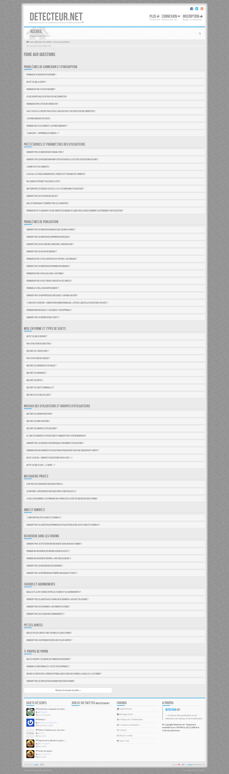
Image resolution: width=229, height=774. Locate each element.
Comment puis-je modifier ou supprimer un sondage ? (48, 266)
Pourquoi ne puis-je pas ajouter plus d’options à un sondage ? (51, 258)
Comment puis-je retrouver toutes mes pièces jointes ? (49, 640)
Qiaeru (49, 770)
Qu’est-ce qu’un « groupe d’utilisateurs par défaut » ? (49, 457)
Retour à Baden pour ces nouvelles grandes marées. (59, 730)
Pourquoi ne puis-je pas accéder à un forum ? (45, 273)
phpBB (36, 765)
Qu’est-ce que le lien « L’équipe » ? (40, 465)
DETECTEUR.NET (56, 17)
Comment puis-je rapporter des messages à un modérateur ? (52, 295)
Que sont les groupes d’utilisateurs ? (41, 428)
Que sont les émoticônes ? (37, 351)
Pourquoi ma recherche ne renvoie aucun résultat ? (48, 551)
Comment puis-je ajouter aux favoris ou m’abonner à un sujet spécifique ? (57, 599)
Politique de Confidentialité (130, 719)
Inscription (193, 16)
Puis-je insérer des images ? (38, 358)
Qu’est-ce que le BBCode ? (36, 336)
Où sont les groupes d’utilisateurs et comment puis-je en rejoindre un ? (56, 435)
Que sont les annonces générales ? (41, 365)
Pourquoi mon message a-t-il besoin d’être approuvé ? (49, 310)
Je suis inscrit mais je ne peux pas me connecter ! (46, 96)
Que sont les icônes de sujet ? (38, 394)
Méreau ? (41, 719)
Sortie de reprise (44, 751)
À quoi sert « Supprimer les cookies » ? (42, 133)
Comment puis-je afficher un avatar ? (42, 196)
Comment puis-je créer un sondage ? (41, 251)
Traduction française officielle (34, 770)
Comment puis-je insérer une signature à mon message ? (50, 244)
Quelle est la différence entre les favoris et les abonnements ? (53, 592)
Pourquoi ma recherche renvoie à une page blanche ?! (48, 558)
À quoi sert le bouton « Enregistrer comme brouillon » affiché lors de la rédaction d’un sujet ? (67, 302)
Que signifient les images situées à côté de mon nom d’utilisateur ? (55, 188)
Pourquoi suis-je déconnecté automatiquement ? (47, 125)
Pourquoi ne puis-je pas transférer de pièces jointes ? (49, 280)
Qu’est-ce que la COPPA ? (36, 82)
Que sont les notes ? (34, 380)
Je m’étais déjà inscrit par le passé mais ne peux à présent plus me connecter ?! (60, 111)
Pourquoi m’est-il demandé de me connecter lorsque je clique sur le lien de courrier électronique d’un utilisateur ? (74, 210)
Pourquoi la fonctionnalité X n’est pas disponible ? (47, 666)
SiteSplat (190, 765)
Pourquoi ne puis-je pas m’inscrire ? (41, 89)
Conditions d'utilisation (128, 725)
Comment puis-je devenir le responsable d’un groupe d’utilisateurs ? (55, 443)
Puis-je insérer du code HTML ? (39, 343)
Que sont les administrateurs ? (39, 413)
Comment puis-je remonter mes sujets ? (42, 317)
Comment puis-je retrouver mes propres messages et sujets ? (51, 573)
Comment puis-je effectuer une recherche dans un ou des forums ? (54, 543)
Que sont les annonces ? (36, 373)
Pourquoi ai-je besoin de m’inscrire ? (41, 74)
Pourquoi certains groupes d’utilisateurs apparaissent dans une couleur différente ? (62, 450)
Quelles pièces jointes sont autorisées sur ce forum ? (49, 632)
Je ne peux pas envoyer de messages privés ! (44, 484)
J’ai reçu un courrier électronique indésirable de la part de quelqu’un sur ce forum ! (61, 498)
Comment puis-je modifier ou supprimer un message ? (48, 236)
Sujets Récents (124, 708)
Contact (121, 730)
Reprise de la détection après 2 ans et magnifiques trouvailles (63, 740)
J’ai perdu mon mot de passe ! (38, 118)
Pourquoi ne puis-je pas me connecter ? (42, 103)
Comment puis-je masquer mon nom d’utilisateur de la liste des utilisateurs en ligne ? (62, 159)
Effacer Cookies (124, 735)
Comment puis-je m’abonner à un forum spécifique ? (48, 606)
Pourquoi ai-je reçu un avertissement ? (42, 288)
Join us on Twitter (91, 703)
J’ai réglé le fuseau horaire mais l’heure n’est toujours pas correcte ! (55, 174)
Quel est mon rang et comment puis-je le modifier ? (47, 203)
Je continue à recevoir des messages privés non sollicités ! (51, 491)
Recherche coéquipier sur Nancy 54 (52, 709)
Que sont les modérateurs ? (38, 421)
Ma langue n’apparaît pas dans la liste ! (43, 181)
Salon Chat (123, 740)
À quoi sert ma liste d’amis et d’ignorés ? (43, 517)
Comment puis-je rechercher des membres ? (44, 565)
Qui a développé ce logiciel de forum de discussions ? (48, 659)
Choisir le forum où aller (68, 690)
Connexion (171, 16)
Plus (154, 16)
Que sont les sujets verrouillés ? (40, 387)
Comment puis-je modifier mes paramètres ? (45, 152)
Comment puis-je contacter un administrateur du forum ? (50, 681)
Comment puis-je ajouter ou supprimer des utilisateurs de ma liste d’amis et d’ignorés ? (63, 524)
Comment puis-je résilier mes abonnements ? (45, 614)
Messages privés (125, 714)
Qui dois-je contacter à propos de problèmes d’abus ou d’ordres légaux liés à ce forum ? (64, 673)
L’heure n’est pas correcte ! (37, 166)
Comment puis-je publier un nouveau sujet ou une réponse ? (51, 229)
